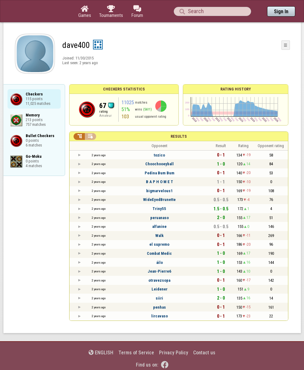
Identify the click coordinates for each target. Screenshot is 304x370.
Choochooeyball (159, 164)
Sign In (281, 11)
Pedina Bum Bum (159, 173)
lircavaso (159, 316)
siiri (159, 298)
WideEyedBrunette (159, 199)
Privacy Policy (173, 353)
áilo (159, 262)
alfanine (159, 226)
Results (179, 136)
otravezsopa (159, 280)
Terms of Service (136, 353)
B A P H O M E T (159, 181)
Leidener (159, 289)
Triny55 (159, 208)
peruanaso (159, 217)
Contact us (204, 353)
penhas (159, 307)
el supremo (159, 244)
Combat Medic (159, 253)
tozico (159, 155)
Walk (159, 235)
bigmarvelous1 (159, 190)
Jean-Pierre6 (159, 271)
